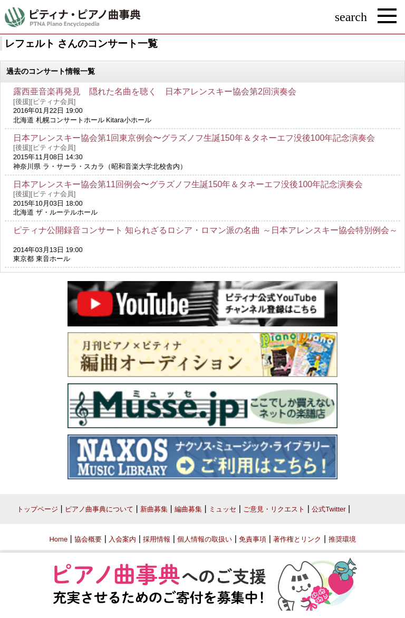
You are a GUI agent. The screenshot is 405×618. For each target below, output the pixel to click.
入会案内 (122, 539)
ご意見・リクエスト (274, 509)
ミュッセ (222, 509)
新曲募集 (154, 509)
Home (58, 539)
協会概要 (88, 539)
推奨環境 (342, 539)
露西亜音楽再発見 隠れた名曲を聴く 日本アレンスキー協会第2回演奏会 (154, 91)
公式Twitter (328, 509)
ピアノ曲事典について (99, 509)
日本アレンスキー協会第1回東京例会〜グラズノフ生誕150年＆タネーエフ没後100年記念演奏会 (194, 137)
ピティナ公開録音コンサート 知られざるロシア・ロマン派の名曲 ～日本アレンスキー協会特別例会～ (205, 230)
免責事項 (252, 539)
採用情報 (156, 539)
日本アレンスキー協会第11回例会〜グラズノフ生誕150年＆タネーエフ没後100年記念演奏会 (188, 184)
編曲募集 (188, 509)
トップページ (37, 509)
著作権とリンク (297, 539)
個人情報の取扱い (204, 539)
